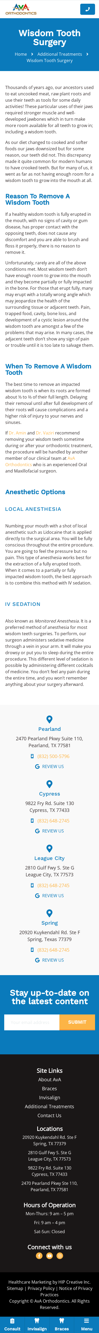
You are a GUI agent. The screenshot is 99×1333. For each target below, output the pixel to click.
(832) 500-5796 (53, 756)
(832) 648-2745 (53, 820)
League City (49, 858)
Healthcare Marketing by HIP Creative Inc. (49, 1282)
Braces (49, 1088)
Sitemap (15, 1288)
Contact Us (49, 1115)
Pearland (49, 729)
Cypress (49, 794)
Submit (77, 1022)
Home (21, 54)
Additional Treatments (59, 54)
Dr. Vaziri (45, 433)
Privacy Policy (41, 1288)
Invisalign (49, 1097)
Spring (49, 923)
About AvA (49, 1079)
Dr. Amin (17, 433)
